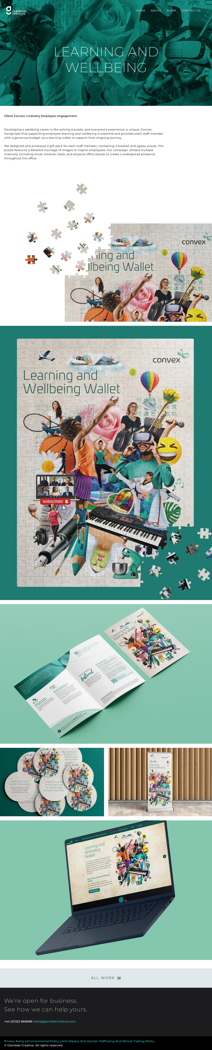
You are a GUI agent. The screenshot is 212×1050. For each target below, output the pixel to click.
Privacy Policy (14, 1041)
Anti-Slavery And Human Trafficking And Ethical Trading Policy (107, 1041)
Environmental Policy (43, 1041)
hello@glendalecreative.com (54, 1021)
